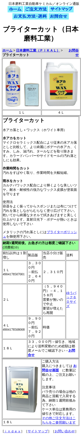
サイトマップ (38, 431)
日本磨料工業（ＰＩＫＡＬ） (38, 50)
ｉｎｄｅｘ (12, 431)
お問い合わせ (65, 431)
